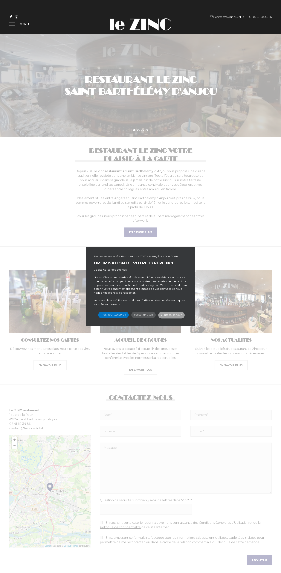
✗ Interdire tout (171, 315)
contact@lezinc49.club (227, 16)
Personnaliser (143, 315)
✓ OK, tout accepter (113, 315)
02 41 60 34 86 (260, 16)
